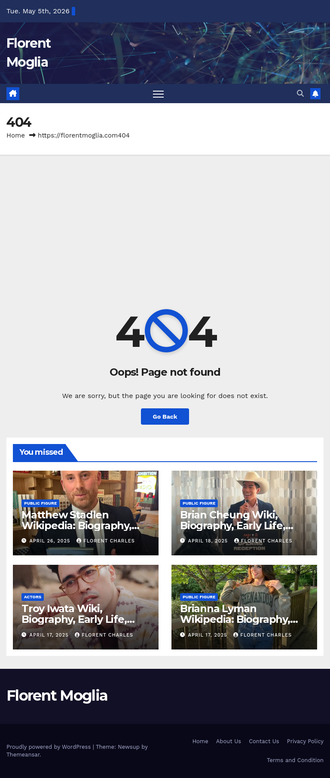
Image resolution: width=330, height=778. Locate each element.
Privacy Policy (305, 741)
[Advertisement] (165, 219)
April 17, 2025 (50, 635)
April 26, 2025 (51, 541)
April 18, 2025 (209, 541)
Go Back (165, 416)
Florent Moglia (56, 695)
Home (15, 136)
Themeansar (23, 754)
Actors (32, 597)
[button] (300, 93)
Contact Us (264, 741)
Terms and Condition (295, 760)
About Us (228, 741)
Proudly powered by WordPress (49, 747)
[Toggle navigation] (158, 94)
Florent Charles (105, 541)
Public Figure (40, 503)
